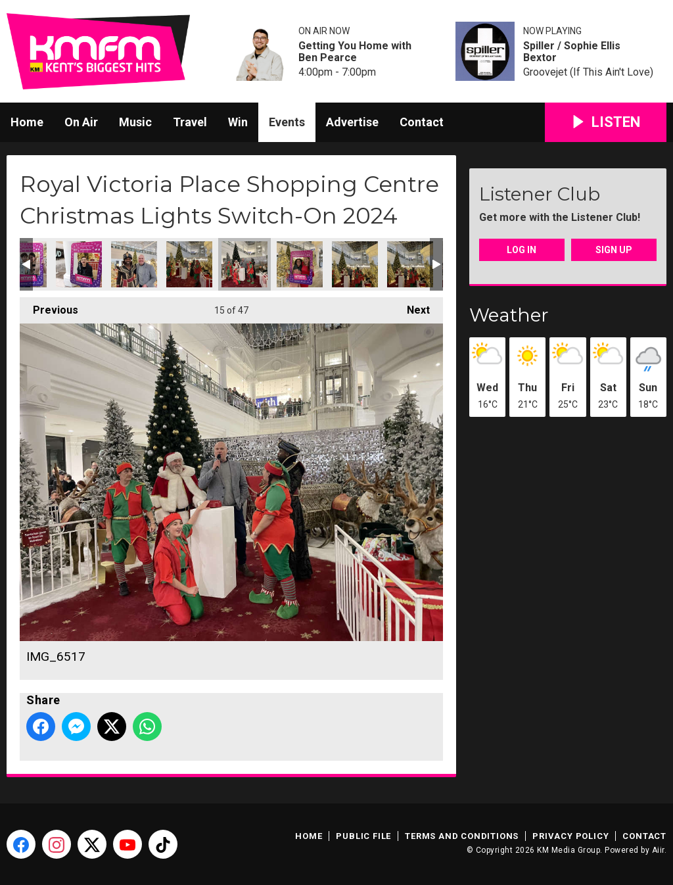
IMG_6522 (355, 264)
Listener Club (539, 194)
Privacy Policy (570, 836)
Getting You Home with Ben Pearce (354, 52)
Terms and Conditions (462, 836)
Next (412, 306)
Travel (190, 122)
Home (27, 122)
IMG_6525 (300, 264)
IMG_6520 (189, 264)
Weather (509, 315)
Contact (422, 122)
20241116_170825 (134, 264)
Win (238, 122)
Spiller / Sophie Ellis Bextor (571, 52)
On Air (81, 122)
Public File (363, 836)
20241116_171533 (79, 264)
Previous (49, 306)
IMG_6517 (244, 264)
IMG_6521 (410, 264)
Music (135, 122)
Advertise (352, 122)
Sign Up (613, 250)
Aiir (658, 850)
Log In (521, 250)
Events (287, 122)
